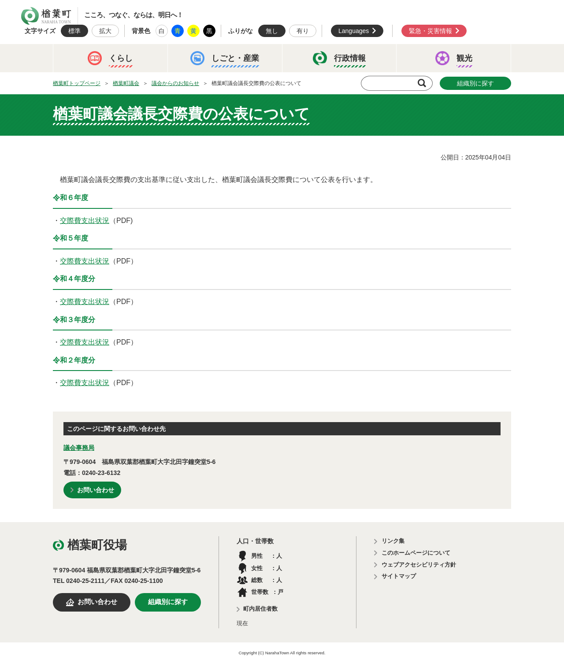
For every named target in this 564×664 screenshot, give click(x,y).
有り (303, 30)
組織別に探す (475, 83)
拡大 (105, 30)
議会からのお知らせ (175, 83)
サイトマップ (399, 576)
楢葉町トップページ (76, 83)
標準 (74, 30)
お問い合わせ (95, 489)
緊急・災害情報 (430, 30)
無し (272, 30)
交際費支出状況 (84, 220)
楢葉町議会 (126, 83)
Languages (353, 30)
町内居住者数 (260, 608)
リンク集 (393, 541)
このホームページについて (416, 552)
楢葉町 (46, 16)
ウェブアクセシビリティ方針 (419, 564)
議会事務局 (78, 447)
